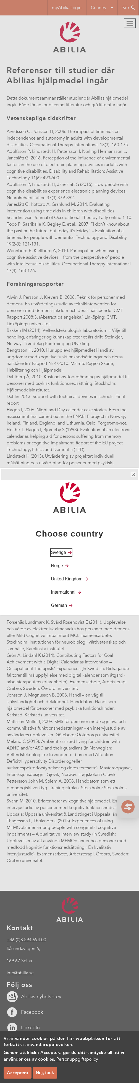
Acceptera (17, 1072)
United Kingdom (67, 579)
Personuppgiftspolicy (77, 1059)
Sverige (58, 552)
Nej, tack (45, 1072)
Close (133, 474)
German (59, 605)
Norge (57, 565)
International (63, 592)
